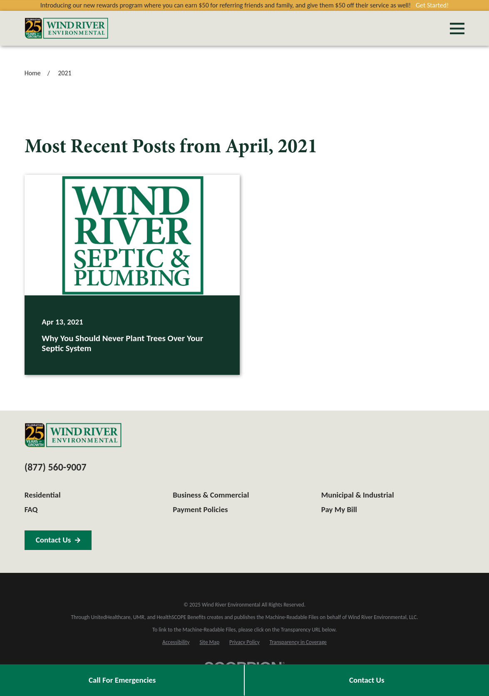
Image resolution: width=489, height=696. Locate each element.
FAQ (31, 509)
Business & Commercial (211, 495)
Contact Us (367, 680)
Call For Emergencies (122, 680)
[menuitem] (175, 642)
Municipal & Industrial (357, 495)
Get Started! (432, 5)
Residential (43, 495)
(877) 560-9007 (56, 467)
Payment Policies (200, 509)
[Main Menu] (457, 28)
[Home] (66, 28)
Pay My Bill (339, 509)
